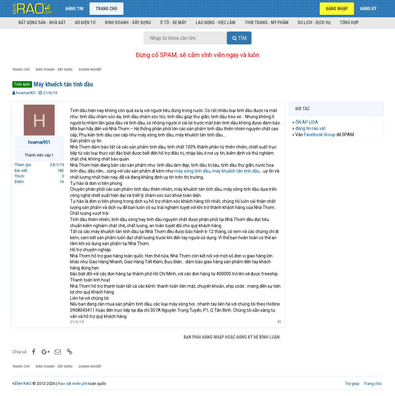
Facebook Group (321, 134)
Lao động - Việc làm (215, 22)
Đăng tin (74, 8)
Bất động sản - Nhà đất (42, 22)
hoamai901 (26, 92)
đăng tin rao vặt (312, 128)
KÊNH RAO (21, 383)
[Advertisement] (336, 239)
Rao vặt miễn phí (72, 383)
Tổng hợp (349, 22)
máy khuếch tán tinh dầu (237, 171)
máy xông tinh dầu (193, 171)
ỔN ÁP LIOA (308, 122)
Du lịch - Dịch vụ (314, 22)
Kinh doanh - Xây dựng (128, 22)
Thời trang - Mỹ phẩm (267, 22)
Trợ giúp (352, 383)
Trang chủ (106, 8)
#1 (278, 322)
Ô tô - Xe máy (173, 22)
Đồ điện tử (85, 22)
